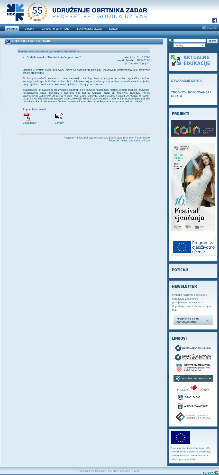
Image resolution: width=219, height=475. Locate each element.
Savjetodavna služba (89, 28)
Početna (12, 28)
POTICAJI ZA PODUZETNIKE (31, 41)
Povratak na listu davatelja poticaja (129, 140)
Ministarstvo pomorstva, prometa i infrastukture (48, 51)
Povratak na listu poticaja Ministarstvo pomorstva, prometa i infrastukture (107, 137)
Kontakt (113, 28)
